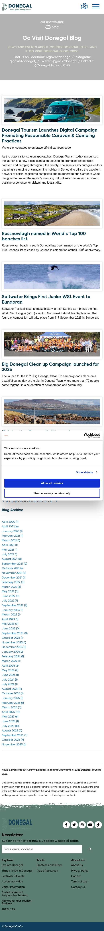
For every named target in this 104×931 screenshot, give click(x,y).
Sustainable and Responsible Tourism (14, 894)
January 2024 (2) (12, 651)
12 (45, 501)
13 (51, 501)
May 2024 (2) (10, 670)
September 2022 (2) (14, 605)
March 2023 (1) (11, 614)
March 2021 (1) (11, 540)
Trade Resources (47, 870)
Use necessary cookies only (52, 493)
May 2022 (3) (10, 591)
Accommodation (12, 881)
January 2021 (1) (12, 531)
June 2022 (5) (10, 596)
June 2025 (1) (10, 721)
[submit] (89, 849)
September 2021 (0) (14, 563)
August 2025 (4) (12, 730)
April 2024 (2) (10, 665)
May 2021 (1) (9, 549)
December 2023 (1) (14, 647)
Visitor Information (13, 887)
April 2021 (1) (10, 545)
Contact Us (78, 887)
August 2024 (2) (12, 689)
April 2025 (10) (11, 712)
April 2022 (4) (10, 526)
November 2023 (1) (14, 642)
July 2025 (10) (10, 726)
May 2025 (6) (10, 716)
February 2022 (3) (13, 582)
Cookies (76, 876)
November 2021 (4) (14, 573)
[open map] (84, 6)
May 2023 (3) (10, 624)
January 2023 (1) (12, 610)
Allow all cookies (52, 483)
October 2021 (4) (12, 568)
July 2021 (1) (9, 554)
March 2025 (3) (11, 707)
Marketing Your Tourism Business (16, 902)
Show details (84, 472)
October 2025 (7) (13, 740)
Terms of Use (79, 881)
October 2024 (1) (12, 693)
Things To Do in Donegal (17, 870)
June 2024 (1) (10, 675)
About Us (77, 865)
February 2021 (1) (12, 535)
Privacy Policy (79, 870)
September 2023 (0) (15, 633)
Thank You (8, 909)
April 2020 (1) (10, 522)
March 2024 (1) (11, 661)
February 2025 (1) (13, 703)
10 (34, 501)
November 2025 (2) (14, 744)
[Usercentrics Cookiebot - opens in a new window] (84, 435)
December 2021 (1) (13, 577)
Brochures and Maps (49, 865)
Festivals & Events (13, 876)
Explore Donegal (12, 865)
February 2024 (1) (13, 656)
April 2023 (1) (10, 619)
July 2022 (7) (10, 600)
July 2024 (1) (10, 679)
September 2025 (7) (14, 735)
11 (40, 501)
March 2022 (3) (11, 587)
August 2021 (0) (12, 559)
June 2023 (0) (10, 628)
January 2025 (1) (12, 698)
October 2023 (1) (12, 637)
